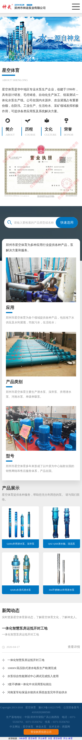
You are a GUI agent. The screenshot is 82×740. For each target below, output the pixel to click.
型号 (10, 456)
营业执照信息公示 (41, 731)
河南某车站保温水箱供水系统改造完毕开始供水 (37, 692)
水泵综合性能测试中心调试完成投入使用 (33, 676)
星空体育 (28, 726)
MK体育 (23, 738)
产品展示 (10, 488)
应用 (10, 307)
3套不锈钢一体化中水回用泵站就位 (29, 684)
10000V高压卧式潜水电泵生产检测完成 (31, 668)
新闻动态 (10, 610)
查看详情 (74, 647)
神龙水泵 (41, 726)
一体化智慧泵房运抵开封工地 (24, 628)
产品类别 (14, 381)
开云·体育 (68, 738)
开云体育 (42, 738)
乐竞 (50, 738)
